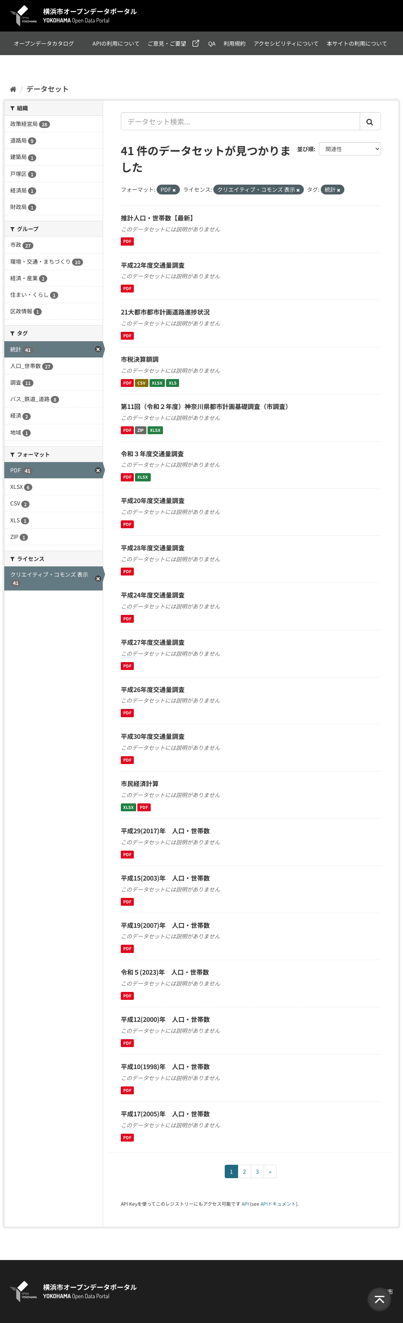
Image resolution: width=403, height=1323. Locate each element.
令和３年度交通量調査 (152, 453)
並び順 (305, 149)
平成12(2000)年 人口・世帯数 (165, 1019)
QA (212, 43)
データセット (47, 88)
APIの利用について (116, 43)
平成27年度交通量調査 (153, 642)
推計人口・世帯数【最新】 (158, 217)
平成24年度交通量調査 (153, 595)
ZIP (140, 430)
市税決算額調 (140, 359)
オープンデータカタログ (44, 43)
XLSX (157, 383)
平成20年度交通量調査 (153, 500)
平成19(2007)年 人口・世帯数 (165, 925)
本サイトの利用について (357, 43)
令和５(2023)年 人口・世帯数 (165, 972)
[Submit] (370, 121)
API (245, 1203)
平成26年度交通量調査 (153, 689)
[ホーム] (13, 88)
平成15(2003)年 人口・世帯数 (165, 878)
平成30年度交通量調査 (153, 736)
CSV (141, 383)
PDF (127, 241)
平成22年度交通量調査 (153, 265)
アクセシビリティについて (286, 43)
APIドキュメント (278, 1203)
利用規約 (235, 43)
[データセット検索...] (240, 121)
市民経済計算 (140, 783)
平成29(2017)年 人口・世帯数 (165, 830)
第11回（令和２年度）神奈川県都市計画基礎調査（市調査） (206, 406)
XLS (173, 383)
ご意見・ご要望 (167, 43)
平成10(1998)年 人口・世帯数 (165, 1066)
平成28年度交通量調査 (153, 547)
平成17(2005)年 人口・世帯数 (165, 1113)
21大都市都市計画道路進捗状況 (165, 311)
